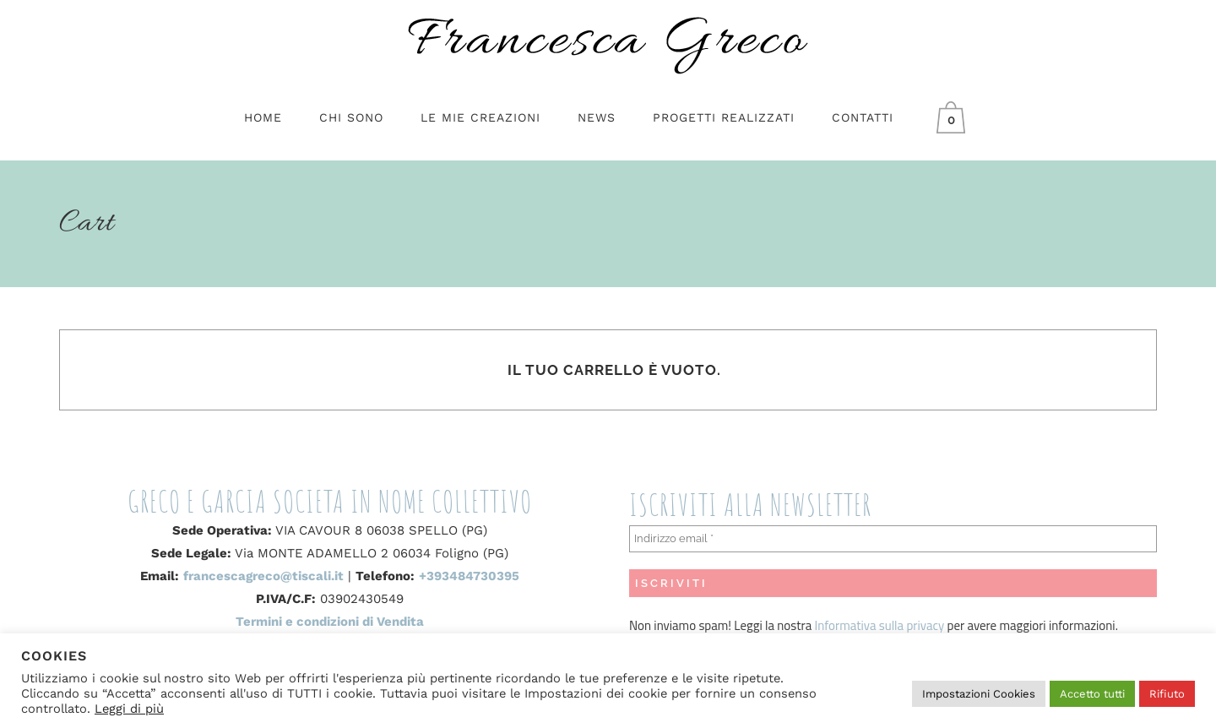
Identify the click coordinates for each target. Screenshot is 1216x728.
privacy (924, 625)
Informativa (847, 625)
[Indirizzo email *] (893, 538)
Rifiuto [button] (1167, 693)
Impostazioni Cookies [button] (978, 693)
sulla (891, 625)
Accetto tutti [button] (1092, 693)
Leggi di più (129, 708)
